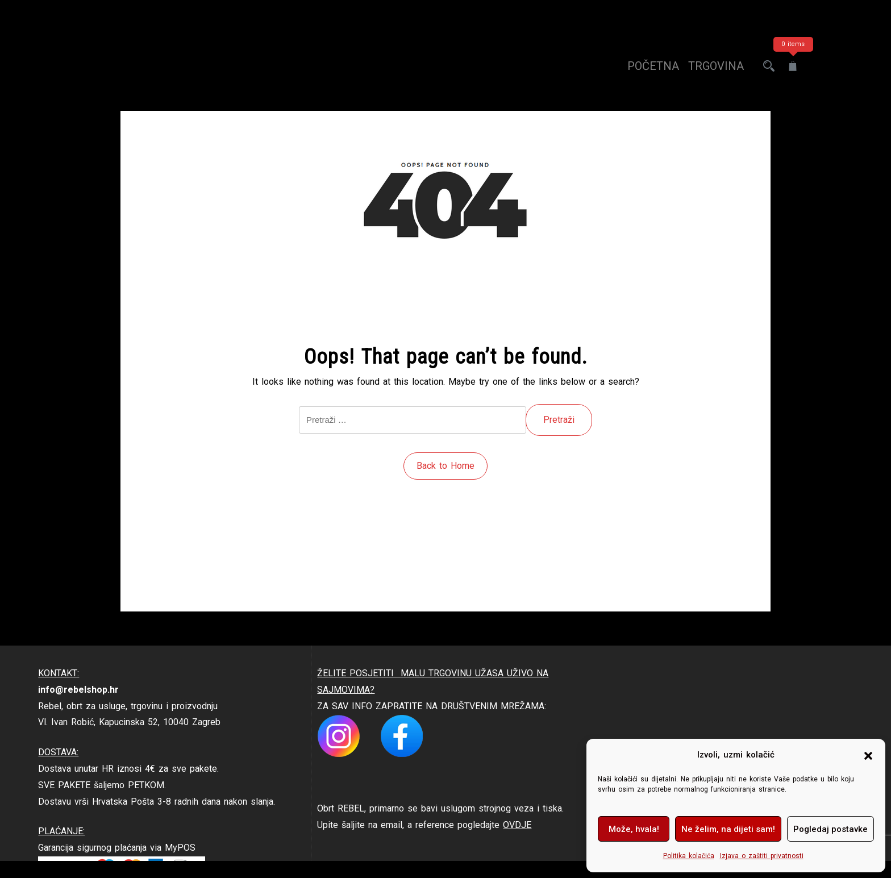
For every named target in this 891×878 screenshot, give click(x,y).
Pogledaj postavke (830, 829)
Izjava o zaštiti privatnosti (761, 856)
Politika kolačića (688, 856)
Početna (653, 66)
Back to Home (445, 465)
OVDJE (517, 824)
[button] (868, 755)
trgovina (716, 66)
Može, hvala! (634, 829)
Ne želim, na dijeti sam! (728, 829)
